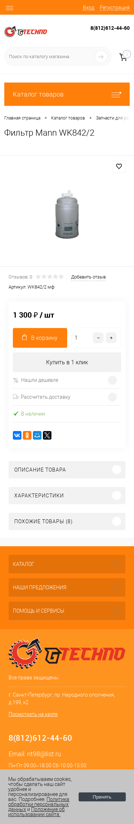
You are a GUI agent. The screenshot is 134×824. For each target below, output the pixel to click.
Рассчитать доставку (41, 397)
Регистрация (115, 7)
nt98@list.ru (44, 754)
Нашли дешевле (35, 380)
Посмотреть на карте (33, 714)
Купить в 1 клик (67, 362)
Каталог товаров (67, 94)
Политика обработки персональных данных (38, 804)
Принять (102, 797)
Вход (88, 7)
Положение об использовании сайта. (36, 811)
